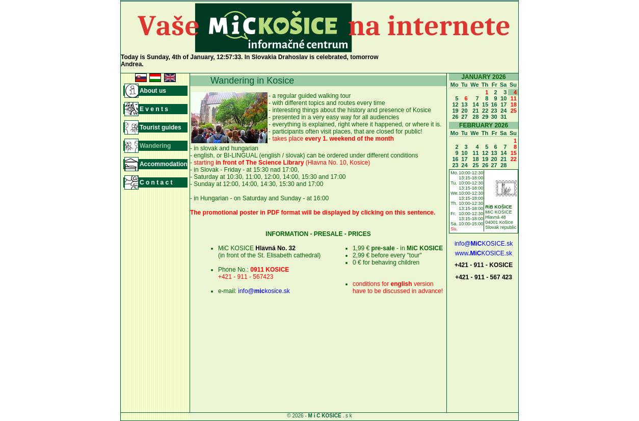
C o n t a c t (156, 182)
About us (153, 90)
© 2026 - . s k (319, 415)
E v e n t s (154, 109)
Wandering (155, 145)
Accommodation (164, 164)
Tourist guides (160, 127)
